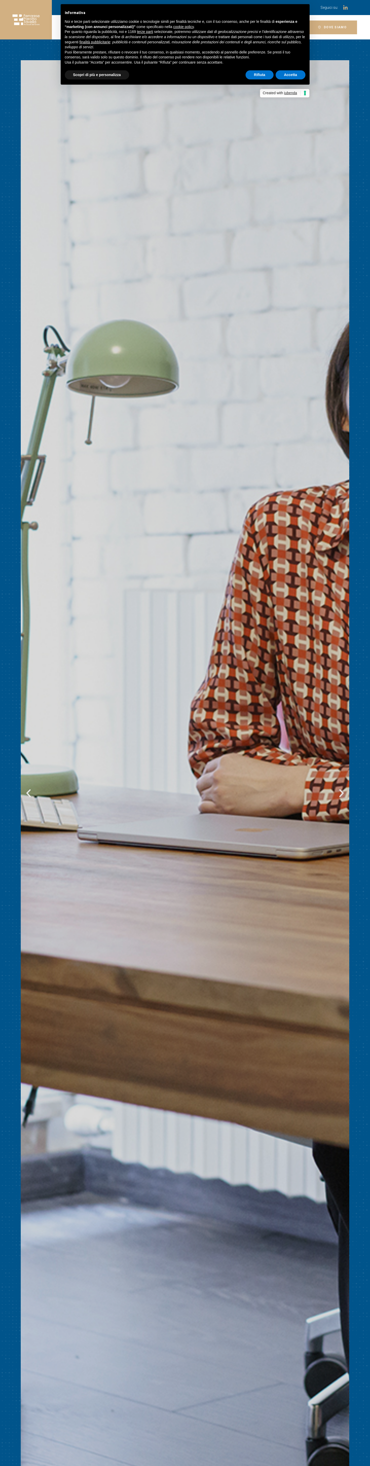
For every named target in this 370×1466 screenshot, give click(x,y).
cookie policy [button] (183, 27)
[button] (332, 27)
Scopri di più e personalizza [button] (97, 75)
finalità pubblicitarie (94, 42)
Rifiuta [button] (259, 75)
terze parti (145, 32)
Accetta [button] (290, 75)
